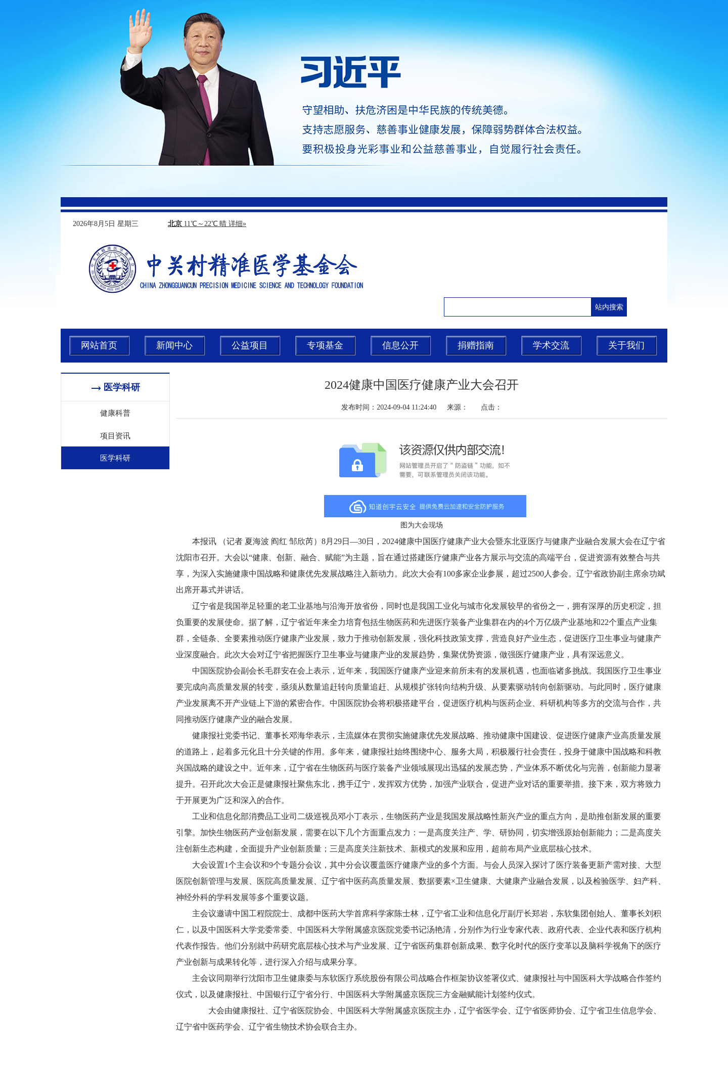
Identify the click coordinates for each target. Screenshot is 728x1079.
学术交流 (551, 345)
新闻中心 (174, 345)
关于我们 (626, 345)
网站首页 (99, 345)
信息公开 (400, 345)
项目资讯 (115, 435)
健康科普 (115, 413)
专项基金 (325, 345)
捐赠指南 (476, 345)
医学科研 (115, 458)
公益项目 (250, 345)
